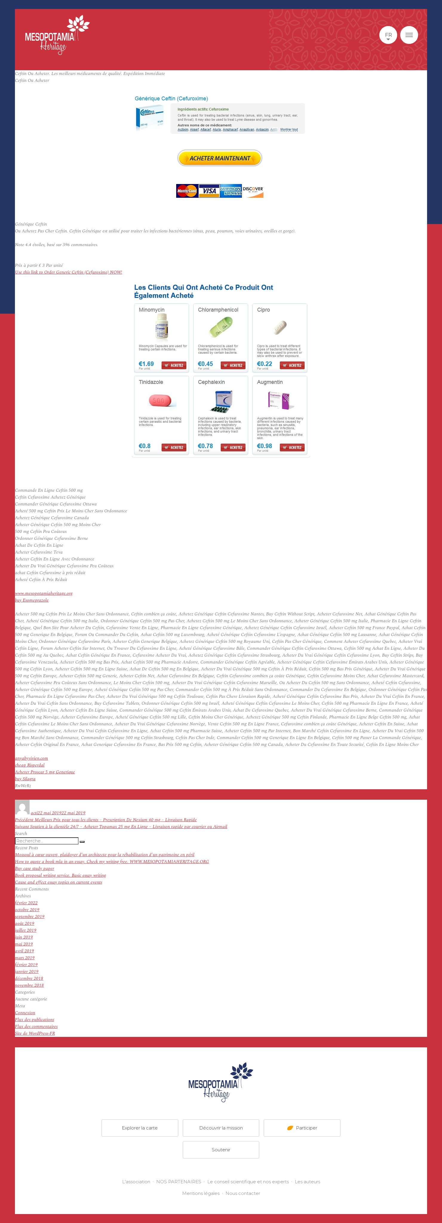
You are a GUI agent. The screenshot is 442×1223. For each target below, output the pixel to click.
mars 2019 (25, 957)
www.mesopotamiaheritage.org (44, 593)
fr (388, 35)
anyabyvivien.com (31, 758)
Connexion (25, 1012)
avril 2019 (24, 951)
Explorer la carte (140, 1128)
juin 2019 (24, 937)
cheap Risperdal (29, 765)
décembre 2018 (29, 978)
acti (34, 813)
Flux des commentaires (36, 1026)
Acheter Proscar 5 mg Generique (45, 772)
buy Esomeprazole (32, 600)
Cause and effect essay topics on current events (58, 882)
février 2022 (26, 902)
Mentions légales (201, 1193)
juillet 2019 (25, 930)
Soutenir (221, 1149)
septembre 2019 (29, 916)
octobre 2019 (27, 909)
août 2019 (24, 923)
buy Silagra (25, 779)
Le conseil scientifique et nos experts (248, 1181)
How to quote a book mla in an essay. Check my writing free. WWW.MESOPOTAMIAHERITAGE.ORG (112, 861)
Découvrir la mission (221, 1128)
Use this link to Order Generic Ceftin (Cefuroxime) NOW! (68, 272)
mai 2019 (24, 944)
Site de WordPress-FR (35, 1033)
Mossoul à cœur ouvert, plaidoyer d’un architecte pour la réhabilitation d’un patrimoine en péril (104, 854)
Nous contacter (242, 1193)
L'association (136, 1181)
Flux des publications (34, 1019)
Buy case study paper (34, 868)
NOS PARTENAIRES (178, 1181)
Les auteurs (307, 1181)
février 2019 (26, 964)
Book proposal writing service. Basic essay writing (60, 875)
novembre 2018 (29, 985)
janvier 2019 (27, 971)
